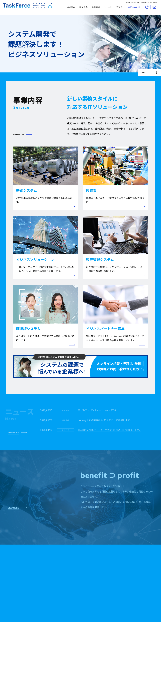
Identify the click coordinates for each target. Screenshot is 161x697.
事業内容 (81, 8)
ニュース (106, 8)
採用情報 (94, 8)
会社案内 (69, 8)
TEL (145, 8)
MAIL (152, 8)
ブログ (117, 8)
